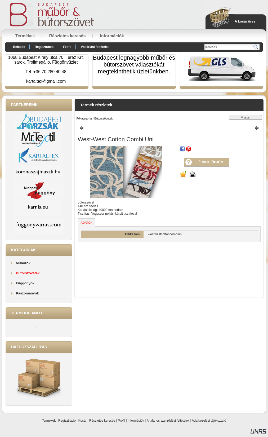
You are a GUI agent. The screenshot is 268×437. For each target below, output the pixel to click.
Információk (136, 420)
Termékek (49, 420)
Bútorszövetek (28, 273)
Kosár (82, 420)
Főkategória (84, 118)
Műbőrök (23, 263)
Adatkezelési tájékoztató (209, 420)
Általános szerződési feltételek (168, 420)
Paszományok (27, 293)
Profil (121, 420)
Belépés (19, 47)
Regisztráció (67, 420)
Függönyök (25, 283)
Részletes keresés (102, 420)
